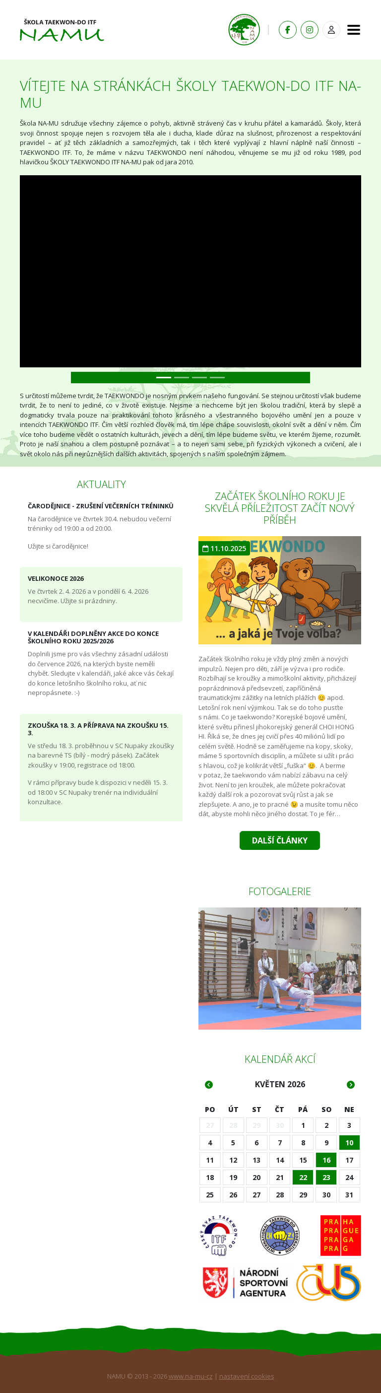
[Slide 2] (199, 377)
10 (349, 1142)
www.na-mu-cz (191, 1376)
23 (326, 1177)
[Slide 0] (163, 377)
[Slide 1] (181, 377)
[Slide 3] (217, 377)
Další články (280, 840)
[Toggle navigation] (350, 29)
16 (326, 1160)
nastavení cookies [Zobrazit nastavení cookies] (246, 1376)
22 (303, 1177)
